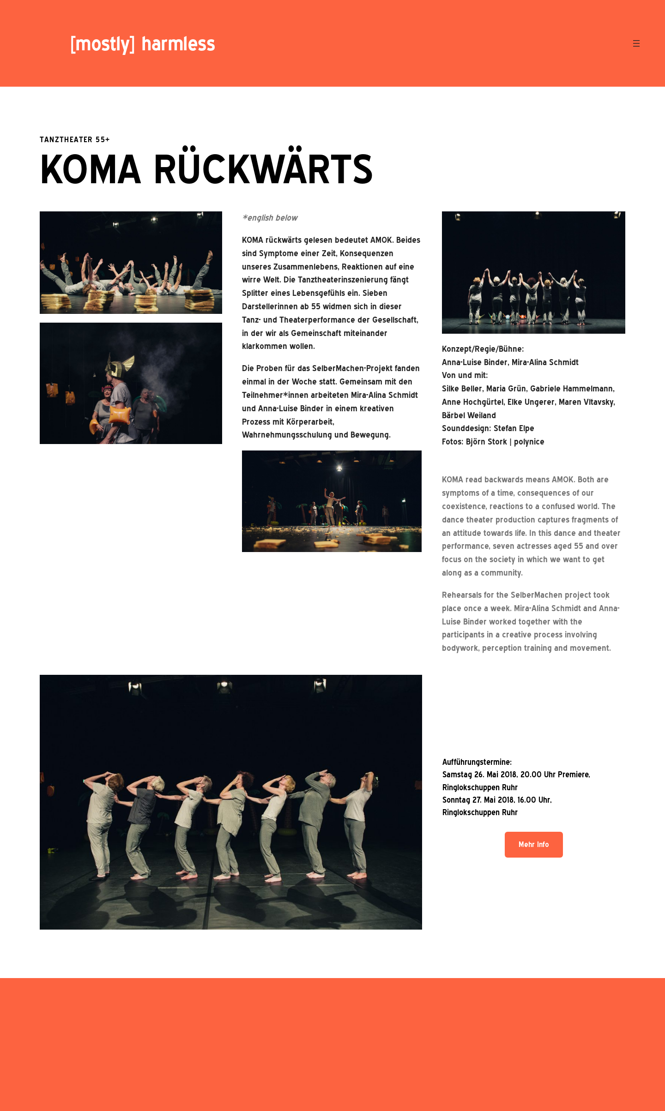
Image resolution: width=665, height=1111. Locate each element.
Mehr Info (534, 844)
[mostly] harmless (142, 43)
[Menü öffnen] (636, 43)
